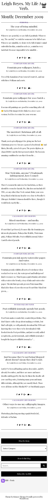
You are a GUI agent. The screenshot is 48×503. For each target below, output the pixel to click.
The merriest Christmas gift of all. (24, 131)
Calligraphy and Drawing (24, 216)
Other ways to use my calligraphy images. (24, 404)
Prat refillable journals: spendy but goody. (24, 308)
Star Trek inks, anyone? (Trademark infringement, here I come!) (24, 174)
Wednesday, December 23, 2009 (31, 179)
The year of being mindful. (24, 26)
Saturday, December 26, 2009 (31, 101)
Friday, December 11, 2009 (31, 363)
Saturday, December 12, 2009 (31, 312)
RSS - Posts (7, 480)
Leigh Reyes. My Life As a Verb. (24, 6)
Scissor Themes (19, 497)
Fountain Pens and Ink (24, 63)
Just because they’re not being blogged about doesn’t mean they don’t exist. (24, 358)
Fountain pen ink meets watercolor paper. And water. (24, 259)
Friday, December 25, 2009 (31, 135)
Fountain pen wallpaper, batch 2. (24, 67)
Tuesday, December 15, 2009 (31, 264)
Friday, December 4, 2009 (31, 407)
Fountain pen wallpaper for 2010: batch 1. (24, 97)
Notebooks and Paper (24, 304)
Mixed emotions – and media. (24, 220)
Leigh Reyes (13, 30)
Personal (24, 22)
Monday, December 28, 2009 (31, 30)
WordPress (24, 498)
